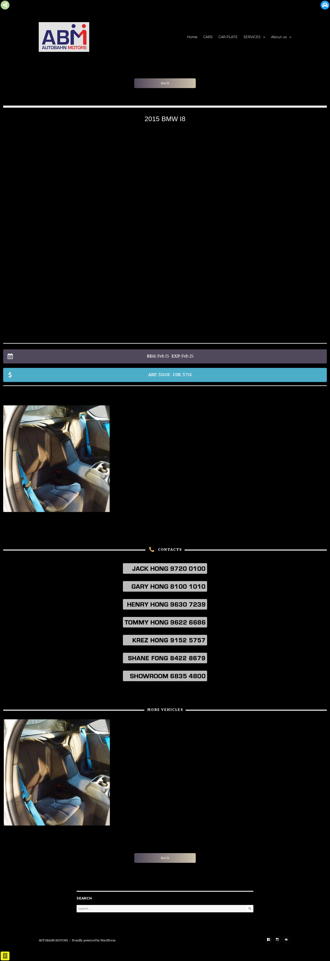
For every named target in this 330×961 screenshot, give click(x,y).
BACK (165, 83)
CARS (208, 37)
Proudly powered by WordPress (94, 940)
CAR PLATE (228, 37)
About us (279, 37)
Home (192, 37)
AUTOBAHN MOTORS (53, 940)
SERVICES (252, 37)
